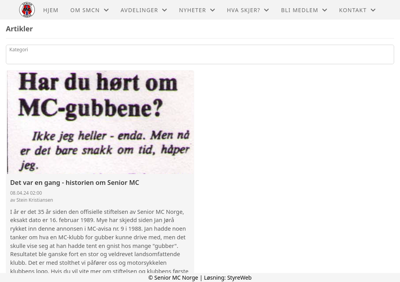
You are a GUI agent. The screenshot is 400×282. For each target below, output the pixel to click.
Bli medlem (304, 10)
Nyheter (197, 10)
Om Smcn (89, 10)
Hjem (51, 10)
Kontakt (357, 10)
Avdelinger (144, 10)
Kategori (18, 49)
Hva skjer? (248, 10)
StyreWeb (239, 277)
